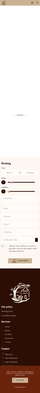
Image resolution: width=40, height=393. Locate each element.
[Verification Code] (20, 240)
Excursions (9, 338)
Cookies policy (20, 387)
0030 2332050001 (11, 362)
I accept (20, 380)
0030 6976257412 (11, 358)
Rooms (7, 330)
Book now (20, 261)
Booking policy (7, 311)
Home (7, 327)
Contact (8, 342)
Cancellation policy (8, 315)
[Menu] (32, 3)
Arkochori (9, 354)
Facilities (8, 334)
